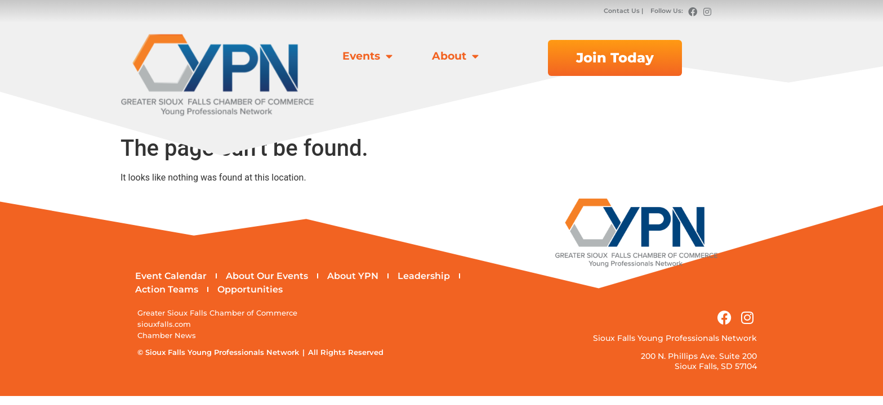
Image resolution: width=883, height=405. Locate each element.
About (455, 56)
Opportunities (250, 289)
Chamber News (166, 335)
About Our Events (267, 276)
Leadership (424, 276)
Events (367, 56)
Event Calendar (171, 276)
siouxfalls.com (164, 324)
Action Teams (166, 289)
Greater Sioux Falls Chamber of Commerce (217, 313)
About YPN (352, 276)
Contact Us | (624, 11)
